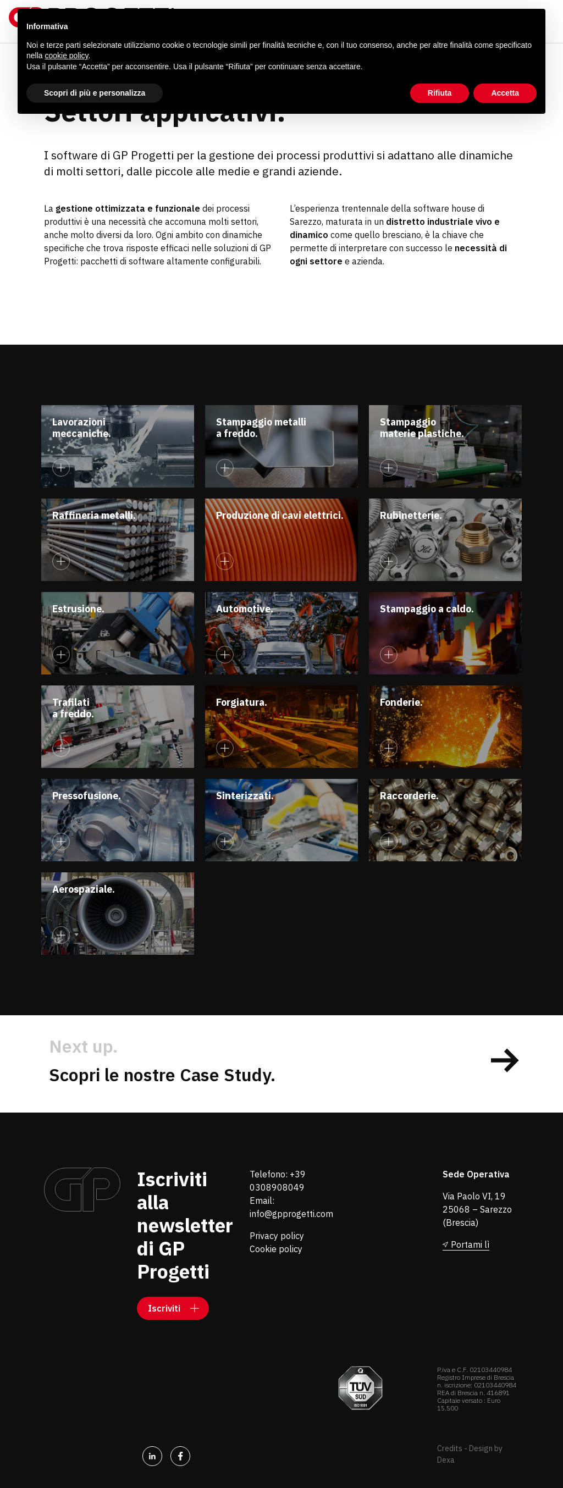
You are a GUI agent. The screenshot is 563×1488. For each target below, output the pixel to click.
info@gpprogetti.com (291, 1213)
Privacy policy (277, 1235)
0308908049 (277, 1187)
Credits (449, 1448)
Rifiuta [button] (440, 92)
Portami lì (470, 1244)
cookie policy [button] (66, 55)
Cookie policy (276, 1248)
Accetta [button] (505, 92)
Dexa (446, 1460)
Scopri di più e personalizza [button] (94, 92)
